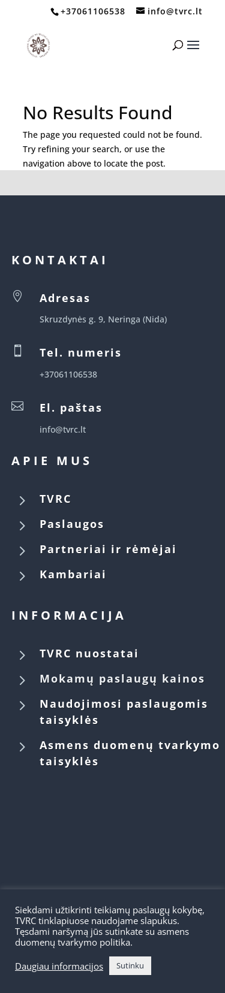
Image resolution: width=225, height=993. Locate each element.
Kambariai (73, 574)
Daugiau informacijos (59, 966)
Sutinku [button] (130, 965)
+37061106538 (93, 11)
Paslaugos (72, 524)
